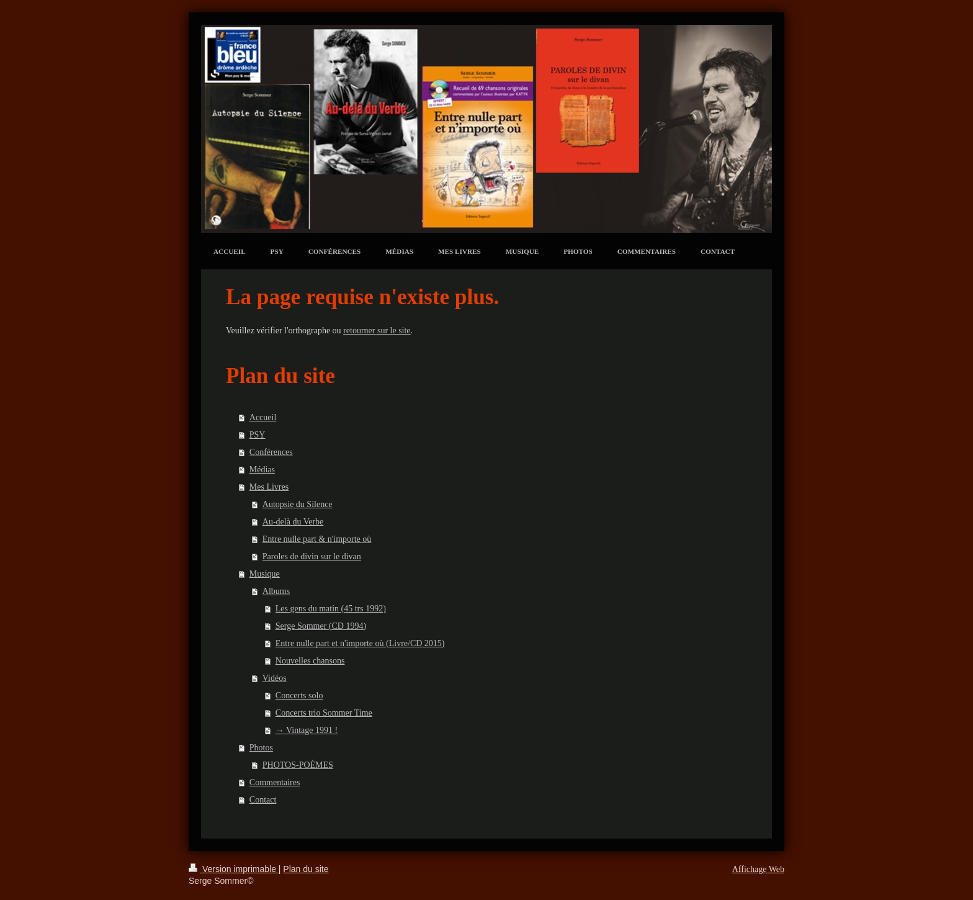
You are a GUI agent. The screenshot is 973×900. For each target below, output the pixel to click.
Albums (276, 591)
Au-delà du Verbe (293, 521)
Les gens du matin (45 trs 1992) (331, 608)
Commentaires (274, 782)
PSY (257, 434)
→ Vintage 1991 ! (307, 730)
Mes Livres (269, 487)
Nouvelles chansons (310, 660)
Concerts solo (299, 695)
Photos (261, 747)
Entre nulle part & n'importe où (317, 539)
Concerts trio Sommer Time (324, 713)
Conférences (271, 452)
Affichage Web (758, 869)
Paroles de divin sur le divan (311, 556)
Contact (263, 799)
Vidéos (274, 678)
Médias (262, 469)
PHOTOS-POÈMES (297, 765)
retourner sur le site (376, 330)
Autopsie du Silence (297, 504)
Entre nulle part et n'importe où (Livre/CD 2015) (360, 643)
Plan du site (305, 869)
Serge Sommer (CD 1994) (321, 626)
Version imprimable (234, 869)
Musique (264, 573)
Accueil (263, 417)
